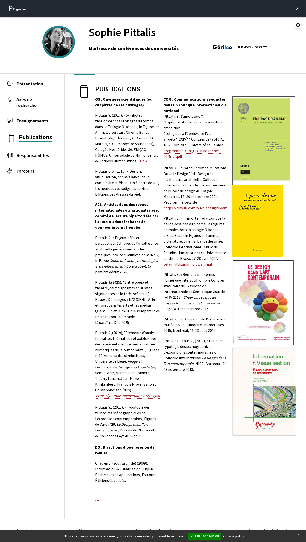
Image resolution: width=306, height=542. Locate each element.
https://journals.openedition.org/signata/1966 (133, 395)
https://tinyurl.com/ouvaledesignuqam (195, 208)
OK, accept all (205, 536)
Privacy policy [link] (233, 536)
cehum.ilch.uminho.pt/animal (188, 264)
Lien (143, 161)
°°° (97, 501)
